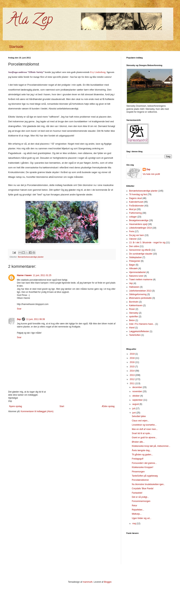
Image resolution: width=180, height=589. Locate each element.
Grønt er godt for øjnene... (144, 437)
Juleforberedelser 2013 (140, 291)
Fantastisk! (137, 493)
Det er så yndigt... (140, 497)
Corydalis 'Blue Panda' (143, 488)
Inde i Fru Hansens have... (142, 324)
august (135, 404)
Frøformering (135, 213)
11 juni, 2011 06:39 (35, 319)
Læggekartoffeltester (139, 331)
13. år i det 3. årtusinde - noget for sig (147, 242)
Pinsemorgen (138, 471)
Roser (132, 309)
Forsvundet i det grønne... (144, 463)
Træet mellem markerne (140, 279)
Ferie (131, 231)
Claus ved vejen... (140, 420)
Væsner (133, 239)
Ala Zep (30, 20)
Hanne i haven (24, 275)
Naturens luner (136, 276)
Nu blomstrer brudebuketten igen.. (148, 484)
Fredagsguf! (137, 458)
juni (134, 412)
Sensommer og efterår (140, 250)
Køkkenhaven (135, 305)
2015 (132, 366)
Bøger (132, 265)
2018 (132, 358)
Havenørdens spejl (138, 224)
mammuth (87, 582)
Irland (132, 327)
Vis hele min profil (151, 174)
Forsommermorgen (141, 501)
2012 (132, 379)
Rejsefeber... (138, 509)
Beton (132, 320)
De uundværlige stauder (140, 254)
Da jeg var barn (136, 235)
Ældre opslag (108, 406)
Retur (134, 505)
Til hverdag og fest (138, 194)
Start (61, 406)
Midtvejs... (137, 514)
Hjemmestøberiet (137, 272)
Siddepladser (135, 257)
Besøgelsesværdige (138, 220)
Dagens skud (135, 198)
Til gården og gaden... (142, 454)
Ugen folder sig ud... (141, 518)
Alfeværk (133, 268)
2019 (132, 354)
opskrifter (133, 316)
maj (134, 523)
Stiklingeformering (138, 294)
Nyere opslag (15, 406)
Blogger (107, 582)
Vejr (131, 283)
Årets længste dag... (141, 450)
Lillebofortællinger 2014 (140, 228)
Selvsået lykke (139, 416)
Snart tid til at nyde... (142, 433)
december (137, 387)
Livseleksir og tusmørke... (144, 425)
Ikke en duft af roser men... (145, 429)
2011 (132, 383)
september (137, 400)
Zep (19, 319)
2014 (132, 371)
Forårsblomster (136, 205)
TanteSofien (135, 335)
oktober (136, 396)
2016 (132, 362)
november (137, 391)
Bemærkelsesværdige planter (31, 257)
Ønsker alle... (138, 442)
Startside (16, 47)
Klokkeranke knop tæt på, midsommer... (151, 446)
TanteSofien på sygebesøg (145, 476)
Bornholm (133, 302)
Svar (19, 308)
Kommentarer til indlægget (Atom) (37, 411)
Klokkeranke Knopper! (142, 467)
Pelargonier (134, 261)
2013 (132, 375)
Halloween (134, 287)
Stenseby (133, 313)
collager (133, 217)
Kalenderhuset (136, 202)
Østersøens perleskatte (140, 298)
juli (134, 408)
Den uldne (134, 246)
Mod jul (132, 209)
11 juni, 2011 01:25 (42, 275)
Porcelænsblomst (140, 480)
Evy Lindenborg (98, 72)
